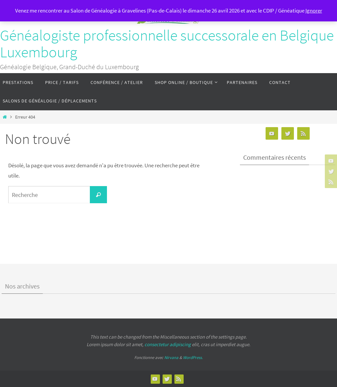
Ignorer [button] (313, 10)
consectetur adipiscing (167, 344)
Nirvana (171, 357)
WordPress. (193, 357)
